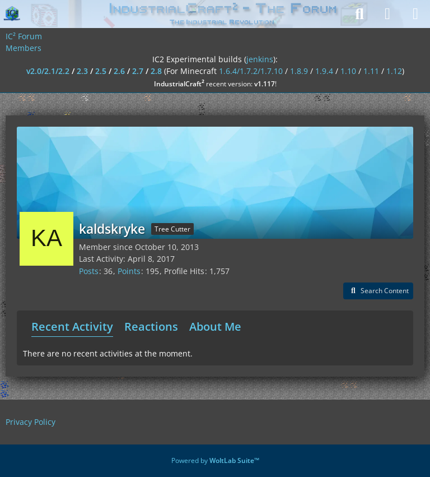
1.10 (348, 71)
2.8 (156, 71)
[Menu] (415, 14)
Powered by (215, 460)
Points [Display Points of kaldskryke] (129, 271)
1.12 (394, 71)
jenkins (259, 59)
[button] (378, 291)
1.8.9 (299, 71)
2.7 (137, 71)
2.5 (100, 71)
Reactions (151, 326)
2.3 (82, 71)
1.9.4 (324, 71)
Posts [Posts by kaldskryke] (89, 271)
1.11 (371, 71)
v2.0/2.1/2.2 (47, 71)
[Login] (387, 14)
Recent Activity (72, 326)
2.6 (119, 71)
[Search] (359, 14)
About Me (215, 326)
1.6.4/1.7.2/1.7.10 (251, 71)
